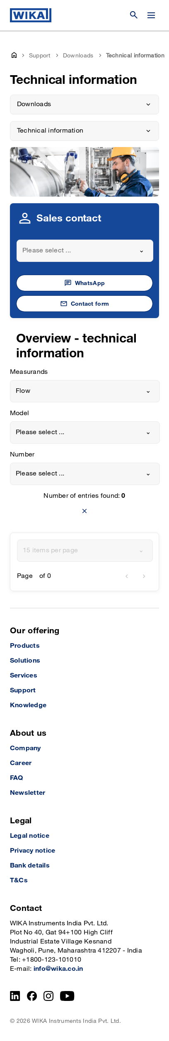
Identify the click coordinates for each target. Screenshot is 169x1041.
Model (19, 413)
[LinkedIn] (15, 996)
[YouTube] (67, 996)
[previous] (127, 576)
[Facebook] (32, 996)
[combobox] (85, 251)
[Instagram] (48, 996)
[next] (144, 576)
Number (22, 455)
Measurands (29, 372)
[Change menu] (151, 15)
